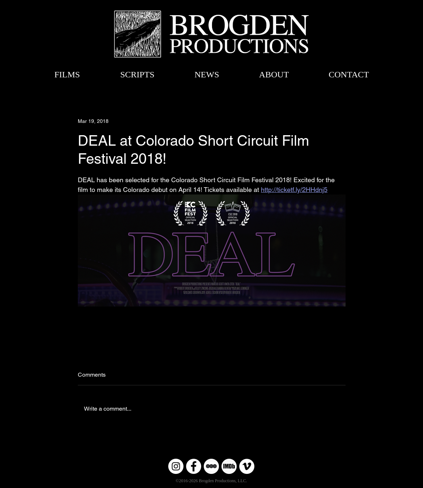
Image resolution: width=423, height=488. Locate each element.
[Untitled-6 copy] (211, 466)
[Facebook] (193, 466)
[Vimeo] (246, 466)
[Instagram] (175, 466)
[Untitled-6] (229, 466)
